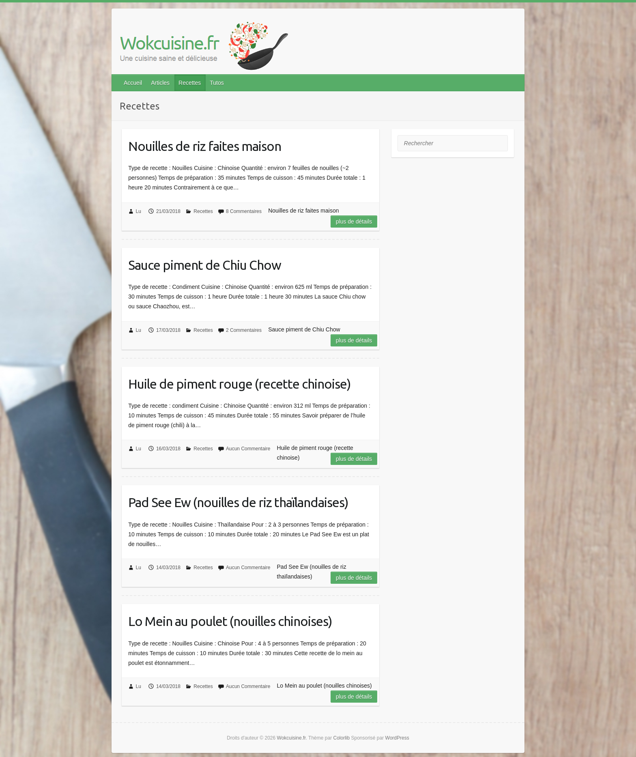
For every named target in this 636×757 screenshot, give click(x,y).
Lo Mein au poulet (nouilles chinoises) (230, 621)
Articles (160, 83)
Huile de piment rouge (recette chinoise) (239, 383)
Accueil (133, 83)
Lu (138, 211)
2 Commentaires (244, 330)
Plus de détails (354, 221)
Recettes (189, 83)
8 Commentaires (244, 211)
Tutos (217, 83)
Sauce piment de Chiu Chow (204, 265)
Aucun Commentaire (248, 449)
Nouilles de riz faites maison (204, 146)
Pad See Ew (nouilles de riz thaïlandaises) (238, 502)
